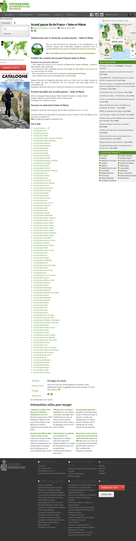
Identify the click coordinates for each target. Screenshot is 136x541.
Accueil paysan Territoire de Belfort (46, 350)
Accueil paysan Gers (40, 210)
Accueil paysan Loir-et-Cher (43, 270)
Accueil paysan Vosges (41, 367)
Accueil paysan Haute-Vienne (43, 235)
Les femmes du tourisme (77, 520)
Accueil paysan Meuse (41, 295)
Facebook (102, 468)
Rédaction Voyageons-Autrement (45, 28)
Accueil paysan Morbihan (42, 297)
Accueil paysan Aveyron (41, 155)
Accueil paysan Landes (41, 257)
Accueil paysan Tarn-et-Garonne (44, 347)
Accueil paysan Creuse (41, 185)
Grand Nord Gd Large (108, 168)
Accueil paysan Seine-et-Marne (44, 335)
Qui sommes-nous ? (45, 468)
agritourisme (90, 69)
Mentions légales (74, 476)
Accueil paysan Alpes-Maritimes (44, 140)
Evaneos (104, 166)
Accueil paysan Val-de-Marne (43, 352)
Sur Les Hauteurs (126, 173)
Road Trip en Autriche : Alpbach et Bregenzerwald (80, 503)
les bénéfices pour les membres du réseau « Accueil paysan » (73, 53)
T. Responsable (26, 14)
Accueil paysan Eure (40, 200)
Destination (6, 23)
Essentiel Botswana (127, 163)
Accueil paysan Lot (40, 272)
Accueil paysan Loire (40, 262)
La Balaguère (124, 168)
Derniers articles (37, 385)
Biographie (36, 380)
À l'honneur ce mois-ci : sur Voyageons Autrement (116, 67)
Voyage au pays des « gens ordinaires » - (116, 142)
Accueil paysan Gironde (41, 213)
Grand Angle (124, 166)
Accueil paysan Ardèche (41, 143)
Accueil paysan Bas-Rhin (42, 158)
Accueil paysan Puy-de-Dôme (43, 317)
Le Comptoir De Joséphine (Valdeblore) (51, 495)
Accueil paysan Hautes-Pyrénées (44, 233)
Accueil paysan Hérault (41, 242)
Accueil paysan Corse (40, 178)
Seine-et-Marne (82, 64)
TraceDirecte (124, 178)
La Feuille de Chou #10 (76, 515)
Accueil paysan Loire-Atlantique (44, 265)
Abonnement (36, 395)
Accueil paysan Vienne (41, 365)
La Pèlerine (105, 171)
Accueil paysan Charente (42, 168)
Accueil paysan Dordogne (42, 190)
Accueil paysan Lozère (41, 277)
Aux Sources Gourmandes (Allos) (49, 512)
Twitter (101, 470)
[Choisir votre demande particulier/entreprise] (24, 67)
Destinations (44, 14)
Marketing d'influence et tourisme (80, 532)
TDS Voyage (105, 176)
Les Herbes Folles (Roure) (47, 527)
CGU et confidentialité (76, 473)
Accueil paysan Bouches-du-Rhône (45, 160)
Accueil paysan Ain (40, 130)
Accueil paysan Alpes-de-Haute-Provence (48, 138)
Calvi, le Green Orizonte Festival (79, 535)
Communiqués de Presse (76, 73)
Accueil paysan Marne (41, 285)
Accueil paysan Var (39, 357)
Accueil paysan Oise (40, 307)
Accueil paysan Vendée (41, 362)
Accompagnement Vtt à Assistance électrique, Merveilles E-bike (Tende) (51, 503)
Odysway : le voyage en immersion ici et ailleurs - (114, 125)
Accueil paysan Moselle (41, 300)
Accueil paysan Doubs (41, 193)
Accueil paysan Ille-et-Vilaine (43, 245)
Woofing (71, 500)
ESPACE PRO (106, 494)
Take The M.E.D (73, 522)
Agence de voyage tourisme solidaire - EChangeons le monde (81, 528)
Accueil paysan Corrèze (41, 175)
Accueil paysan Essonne (41, 198)
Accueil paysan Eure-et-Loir (43, 203)
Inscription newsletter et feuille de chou (82, 468)
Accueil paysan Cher (40, 173)
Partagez (35, 390)
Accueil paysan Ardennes (42, 145)
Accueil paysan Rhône (41, 325)
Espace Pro (42, 465)
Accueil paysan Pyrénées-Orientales (46, 322)
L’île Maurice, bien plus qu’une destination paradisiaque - (117, 131)
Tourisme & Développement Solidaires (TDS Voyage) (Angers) (51, 508)
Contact (71, 471)
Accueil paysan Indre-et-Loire (43, 250)
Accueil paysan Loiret (40, 267)
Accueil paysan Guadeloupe (43, 215)
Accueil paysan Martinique (42, 287)
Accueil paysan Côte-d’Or (42, 180)
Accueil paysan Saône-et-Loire (44, 327)
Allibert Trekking (126, 156)
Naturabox (123, 171)
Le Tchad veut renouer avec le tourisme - (116, 92)
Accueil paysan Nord (40, 305)
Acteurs (58, 14)
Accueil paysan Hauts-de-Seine (44, 240)
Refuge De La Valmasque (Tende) (49, 490)
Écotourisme (40, 18)
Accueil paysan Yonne (41, 370)
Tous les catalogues (45, 485)
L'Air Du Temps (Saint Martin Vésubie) (51, 492)
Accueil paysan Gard (40, 208)
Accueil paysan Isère (40, 252)
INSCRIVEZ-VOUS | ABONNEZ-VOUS (116, 20)
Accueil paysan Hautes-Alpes (43, 225)
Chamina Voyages (126, 158)
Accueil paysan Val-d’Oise (42, 355)
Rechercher (7, 33)
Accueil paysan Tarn (40, 345)
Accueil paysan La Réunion (42, 260)
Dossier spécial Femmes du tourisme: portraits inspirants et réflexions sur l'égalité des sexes (81, 510)
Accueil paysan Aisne (40, 133)
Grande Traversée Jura (76, 492)
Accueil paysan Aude (40, 153)
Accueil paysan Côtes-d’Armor (43, 183)
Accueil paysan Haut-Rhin (42, 237)
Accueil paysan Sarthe (41, 330)
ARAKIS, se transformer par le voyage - (115, 111)
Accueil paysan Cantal (41, 165)
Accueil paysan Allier (40, 135)
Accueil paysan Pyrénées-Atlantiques (46, 320)
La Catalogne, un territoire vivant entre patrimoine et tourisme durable (82, 486)
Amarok (104, 158)
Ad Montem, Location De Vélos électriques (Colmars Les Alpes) (49, 516)
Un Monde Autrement (108, 181)
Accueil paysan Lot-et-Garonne (44, 275)
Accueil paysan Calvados (42, 163)
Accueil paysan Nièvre (41, 302)
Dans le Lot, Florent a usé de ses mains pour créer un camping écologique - (116, 137)
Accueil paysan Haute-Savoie (43, 230)
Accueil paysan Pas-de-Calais (43, 315)
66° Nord (104, 156)
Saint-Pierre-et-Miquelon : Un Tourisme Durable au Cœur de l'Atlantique (82, 496)
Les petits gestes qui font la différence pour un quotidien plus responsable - (117, 119)
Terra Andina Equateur (128, 176)
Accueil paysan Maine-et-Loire (44, 280)
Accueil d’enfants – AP (41, 128)
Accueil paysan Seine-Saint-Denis (45, 340)
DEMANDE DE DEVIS (10, 67)
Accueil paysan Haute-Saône (43, 228)
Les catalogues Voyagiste (110, 152)
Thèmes (71, 14)
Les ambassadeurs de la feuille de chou (52, 473)
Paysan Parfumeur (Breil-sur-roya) (50, 487)
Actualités (9, 14)
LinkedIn (101, 465)
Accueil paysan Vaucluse (42, 360)
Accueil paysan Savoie (41, 332)
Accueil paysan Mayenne (42, 290)
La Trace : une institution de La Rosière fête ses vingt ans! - (117, 100)
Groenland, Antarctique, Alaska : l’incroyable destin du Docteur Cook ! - (116, 146)
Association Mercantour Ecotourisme (81, 490)
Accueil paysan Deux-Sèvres (43, 188)
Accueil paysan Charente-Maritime (45, 170)
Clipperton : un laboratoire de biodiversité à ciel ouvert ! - (117, 73)
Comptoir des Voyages (108, 161)
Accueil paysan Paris (40, 312)
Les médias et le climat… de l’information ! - (117, 96)
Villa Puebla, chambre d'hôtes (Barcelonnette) (48, 523)
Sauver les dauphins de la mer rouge (81, 517)
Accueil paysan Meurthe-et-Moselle (46, 292)
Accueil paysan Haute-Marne (43, 223)
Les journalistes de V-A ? (46, 470)
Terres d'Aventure (107, 178)
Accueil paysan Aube (40, 150)
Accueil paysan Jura (40, 255)
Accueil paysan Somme (41, 342)
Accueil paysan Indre (40, 247)
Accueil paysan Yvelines (41, 372)
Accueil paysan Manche (41, 282)
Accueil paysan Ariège (41, 148)
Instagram (102, 473)
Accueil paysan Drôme (41, 195)
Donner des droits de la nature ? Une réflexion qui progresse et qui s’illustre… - (115, 106)
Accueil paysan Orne (40, 310)
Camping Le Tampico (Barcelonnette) (51, 520)
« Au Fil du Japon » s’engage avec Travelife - (117, 115)
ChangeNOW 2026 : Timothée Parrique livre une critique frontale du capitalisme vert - (117, 79)
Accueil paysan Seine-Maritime (44, 337)
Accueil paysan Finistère (41, 205)
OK (131, 14)
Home (32, 18)
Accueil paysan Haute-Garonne (44, 218)
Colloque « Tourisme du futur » (79, 525)
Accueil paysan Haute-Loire (43, 220)
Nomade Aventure (107, 173)
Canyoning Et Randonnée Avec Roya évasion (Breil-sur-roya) (50, 498)
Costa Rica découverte (127, 161)
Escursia (104, 163)
